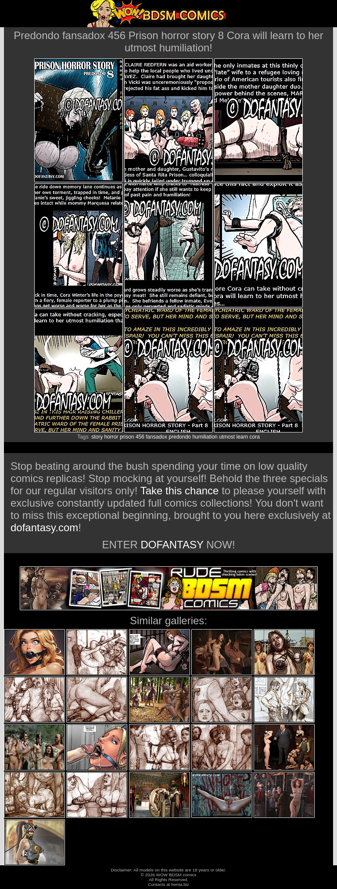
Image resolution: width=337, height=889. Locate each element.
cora (255, 437)
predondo (179, 437)
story (97, 437)
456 (140, 437)
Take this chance (179, 491)
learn (242, 437)
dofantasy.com (44, 527)
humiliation (204, 437)
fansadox (156, 437)
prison (127, 437)
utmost (227, 437)
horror (111, 437)
